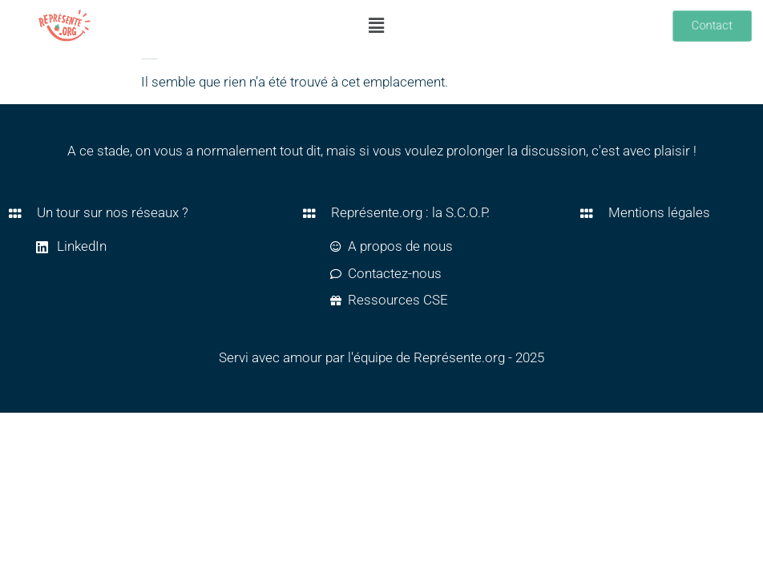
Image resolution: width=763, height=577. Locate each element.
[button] (376, 25)
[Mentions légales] (586, 213)
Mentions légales (659, 212)
